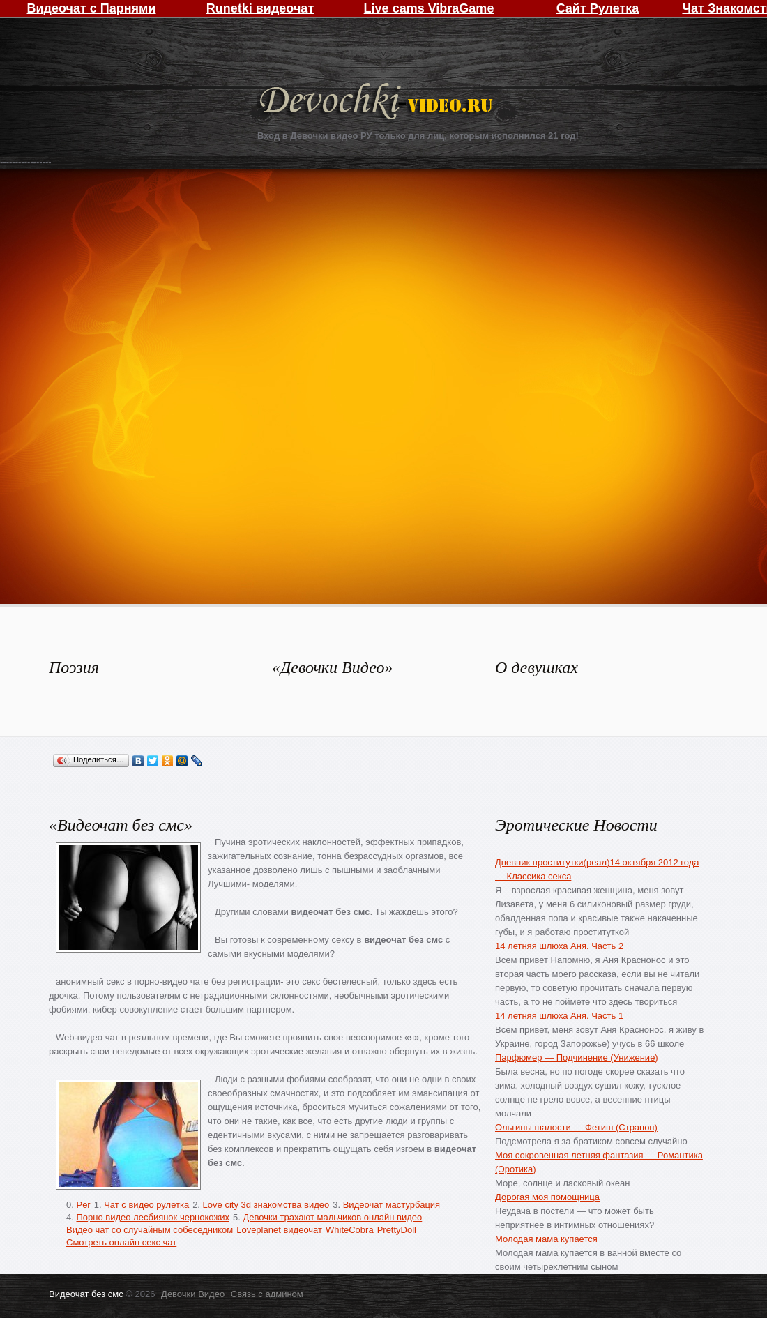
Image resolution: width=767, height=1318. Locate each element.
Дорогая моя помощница (547, 1197)
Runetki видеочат (260, 8)
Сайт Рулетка (597, 8)
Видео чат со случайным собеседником (149, 1230)
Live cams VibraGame (429, 8)
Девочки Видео (378, 103)
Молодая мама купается (546, 1239)
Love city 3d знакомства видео (266, 1204)
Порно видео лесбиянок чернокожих (152, 1217)
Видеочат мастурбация (391, 1204)
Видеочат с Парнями (90, 8)
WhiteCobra (350, 1230)
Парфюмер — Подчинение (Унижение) (576, 1057)
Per (83, 1204)
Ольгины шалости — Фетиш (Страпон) (576, 1127)
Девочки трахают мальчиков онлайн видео (332, 1217)
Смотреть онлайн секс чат (121, 1242)
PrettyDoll (396, 1230)
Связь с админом (267, 1294)
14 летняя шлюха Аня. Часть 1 (559, 1015)
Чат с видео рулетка (146, 1204)
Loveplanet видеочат (279, 1230)
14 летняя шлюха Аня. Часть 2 (559, 946)
